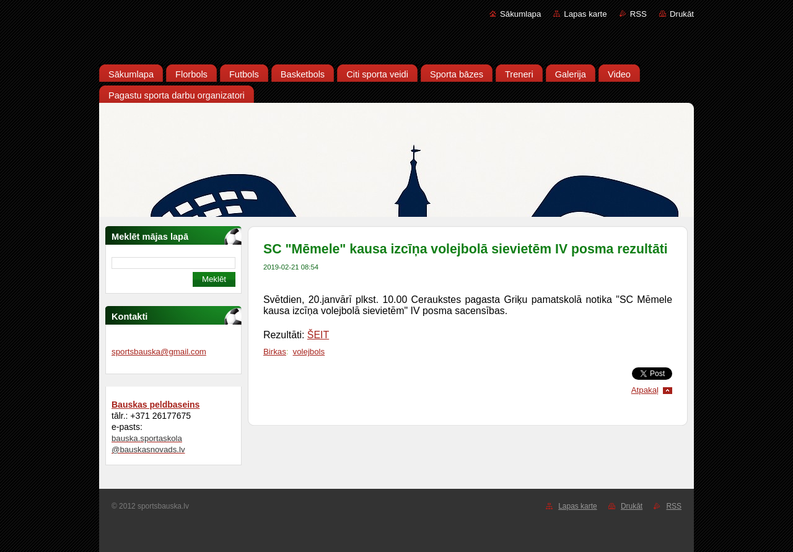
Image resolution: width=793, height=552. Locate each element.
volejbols (309, 351)
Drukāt (682, 14)
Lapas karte (585, 14)
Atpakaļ (645, 390)
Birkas (274, 351)
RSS (638, 14)
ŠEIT (318, 335)
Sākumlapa (520, 14)
